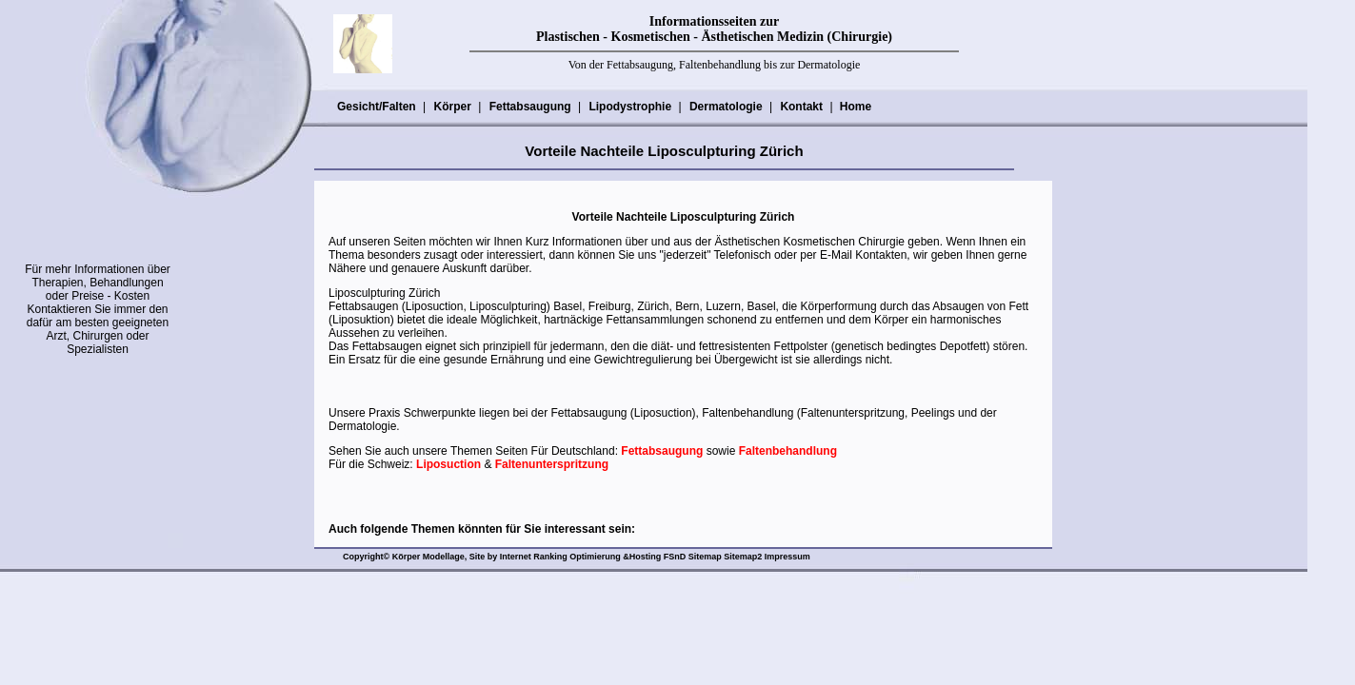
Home (855, 106)
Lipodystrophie (629, 106)
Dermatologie (725, 106)
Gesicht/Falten (376, 106)
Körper (451, 106)
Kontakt (801, 106)
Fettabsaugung (529, 106)
